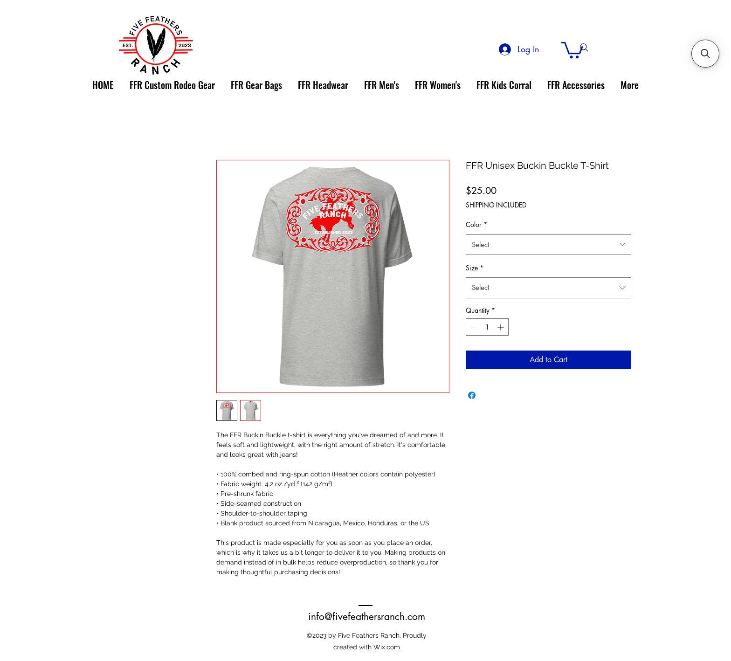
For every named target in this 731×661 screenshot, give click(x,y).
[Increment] (501, 327)
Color (476, 224)
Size (474, 267)
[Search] (584, 47)
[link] (572, 49)
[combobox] (548, 244)
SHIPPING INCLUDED (496, 204)
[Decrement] (473, 327)
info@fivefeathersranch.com (366, 616)
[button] (705, 54)
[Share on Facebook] (471, 395)
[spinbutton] (487, 327)
